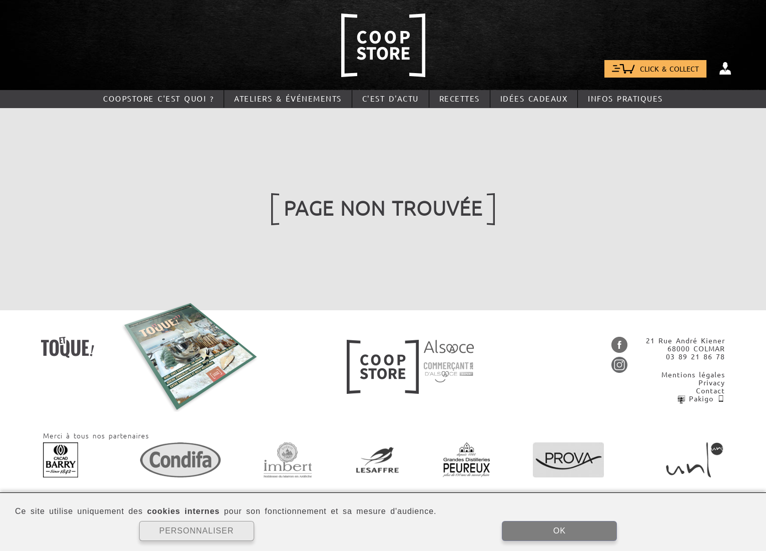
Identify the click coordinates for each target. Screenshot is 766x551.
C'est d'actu (390, 99)
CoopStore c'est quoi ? (158, 99)
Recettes (459, 99)
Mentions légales (693, 375)
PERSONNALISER (196, 530)
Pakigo (701, 399)
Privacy (711, 383)
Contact (710, 391)
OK (559, 530)
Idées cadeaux (534, 99)
